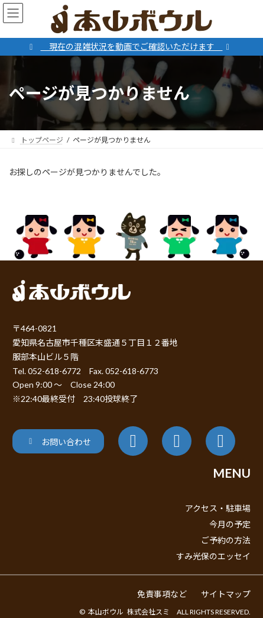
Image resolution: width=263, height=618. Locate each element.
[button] (58, 441)
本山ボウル (106, 611)
